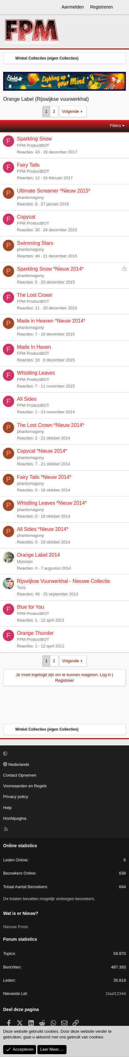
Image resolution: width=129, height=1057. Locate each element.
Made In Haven (34, 347)
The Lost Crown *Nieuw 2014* (50, 425)
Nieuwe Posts (15, 926)
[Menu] (8, 7)
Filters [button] (115, 125)
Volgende (70, 111)
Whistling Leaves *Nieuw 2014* (52, 503)
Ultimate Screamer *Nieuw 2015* (53, 190)
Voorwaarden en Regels (25, 786)
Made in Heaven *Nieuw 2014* (51, 321)
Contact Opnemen (19, 775)
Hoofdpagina (14, 818)
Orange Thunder (35, 633)
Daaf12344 (116, 993)
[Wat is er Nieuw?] (122, 7)
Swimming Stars (35, 243)
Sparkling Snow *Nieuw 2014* (50, 269)
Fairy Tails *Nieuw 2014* (44, 477)
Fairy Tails (28, 165)
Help (7, 807)
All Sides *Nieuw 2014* (42, 529)
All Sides (26, 399)
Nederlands (16, 764)
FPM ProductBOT (33, 145)
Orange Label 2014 (38, 555)
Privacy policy (15, 796)
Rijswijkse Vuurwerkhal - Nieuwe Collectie (63, 581)
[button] (63, 754)
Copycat (26, 217)
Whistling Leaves (36, 373)
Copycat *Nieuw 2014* (42, 451)
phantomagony (30, 197)
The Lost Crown (34, 295)
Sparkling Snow (34, 138)
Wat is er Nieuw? (20, 913)
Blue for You (30, 607)
